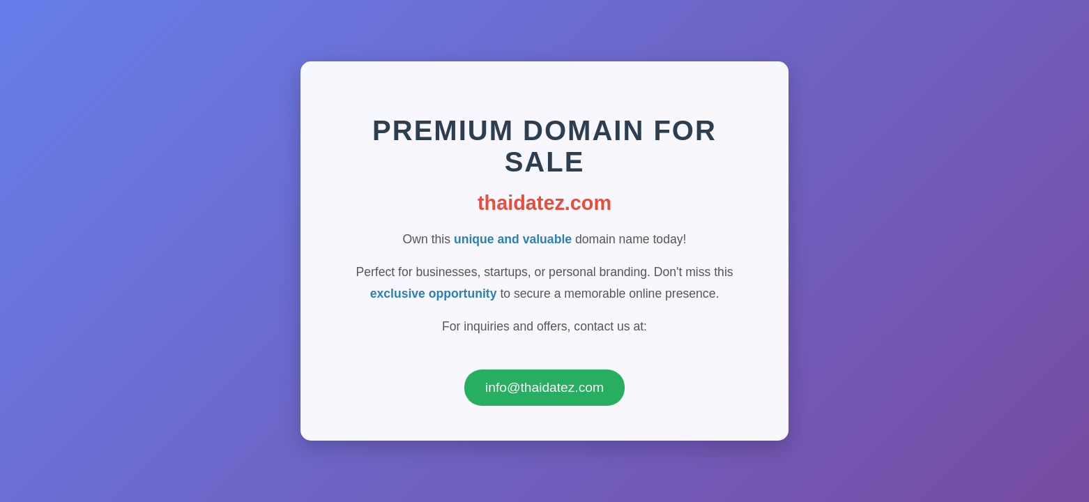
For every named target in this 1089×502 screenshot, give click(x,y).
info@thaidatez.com (544, 390)
